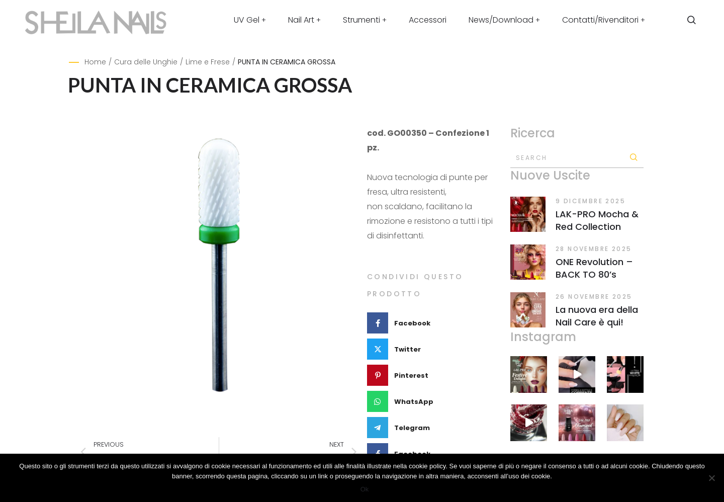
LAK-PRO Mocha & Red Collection (597, 220)
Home (95, 62)
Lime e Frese (208, 62)
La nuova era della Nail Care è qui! (597, 315)
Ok (364, 489)
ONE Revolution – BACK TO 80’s (594, 268)
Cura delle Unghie (145, 62)
